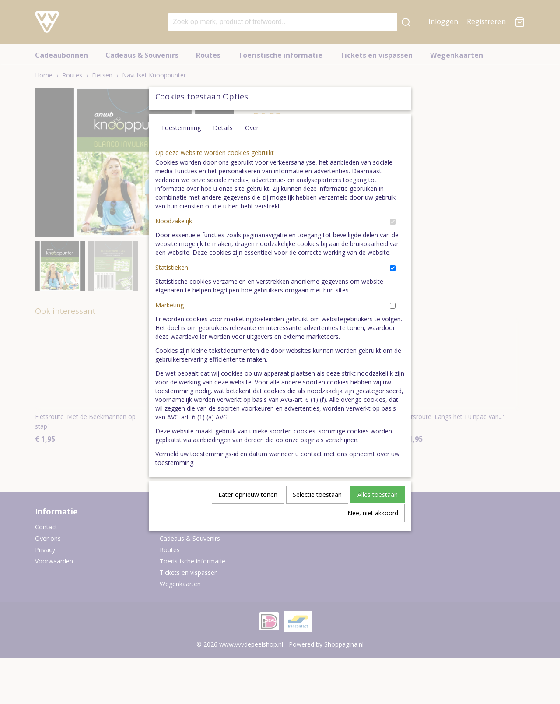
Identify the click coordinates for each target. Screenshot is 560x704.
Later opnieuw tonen (247, 514)
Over (252, 148)
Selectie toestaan (317, 514)
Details (223, 148)
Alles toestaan (377, 514)
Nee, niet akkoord (372, 533)
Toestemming (181, 148)
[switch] (393, 242)
